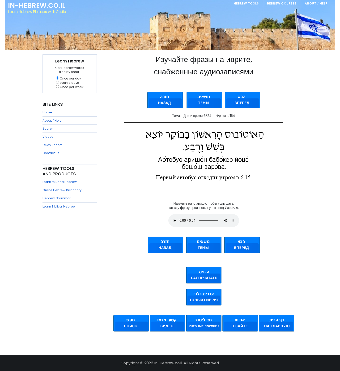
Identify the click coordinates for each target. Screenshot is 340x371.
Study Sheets (52, 145)
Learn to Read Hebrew (59, 182)
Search (48, 128)
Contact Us (50, 153)
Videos (47, 136)
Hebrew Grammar (56, 198)
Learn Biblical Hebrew (59, 206)
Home (47, 112)
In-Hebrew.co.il (36, 5)
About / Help (52, 120)
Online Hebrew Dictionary (61, 190)
